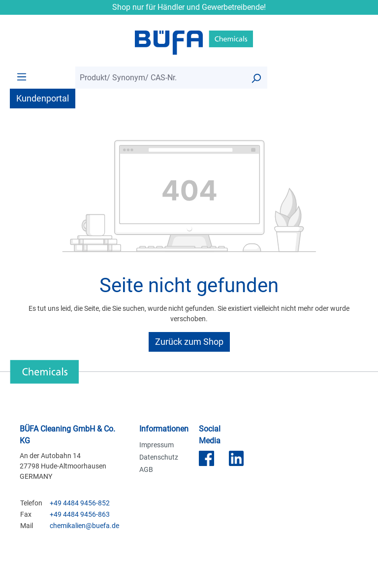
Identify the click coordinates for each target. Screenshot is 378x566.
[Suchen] (256, 78)
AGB (146, 469)
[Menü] (21, 76)
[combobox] (160, 78)
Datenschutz (158, 457)
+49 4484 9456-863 (80, 514)
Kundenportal (42, 98)
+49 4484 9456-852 (80, 503)
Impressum (156, 445)
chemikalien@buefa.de (84, 526)
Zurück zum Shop (189, 341)
